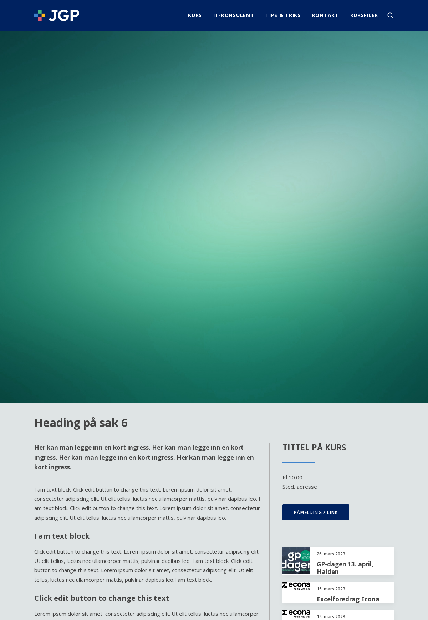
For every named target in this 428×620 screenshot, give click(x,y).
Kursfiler (364, 15)
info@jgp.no (379, 554)
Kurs (195, 15)
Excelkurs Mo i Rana (347, 433)
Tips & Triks (282, 15)
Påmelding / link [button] (316, 276)
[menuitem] (195, 15)
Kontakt (325, 15)
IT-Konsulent (233, 15)
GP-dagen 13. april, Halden (345, 331)
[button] (390, 15)
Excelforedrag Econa (348, 363)
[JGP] (56, 15)
